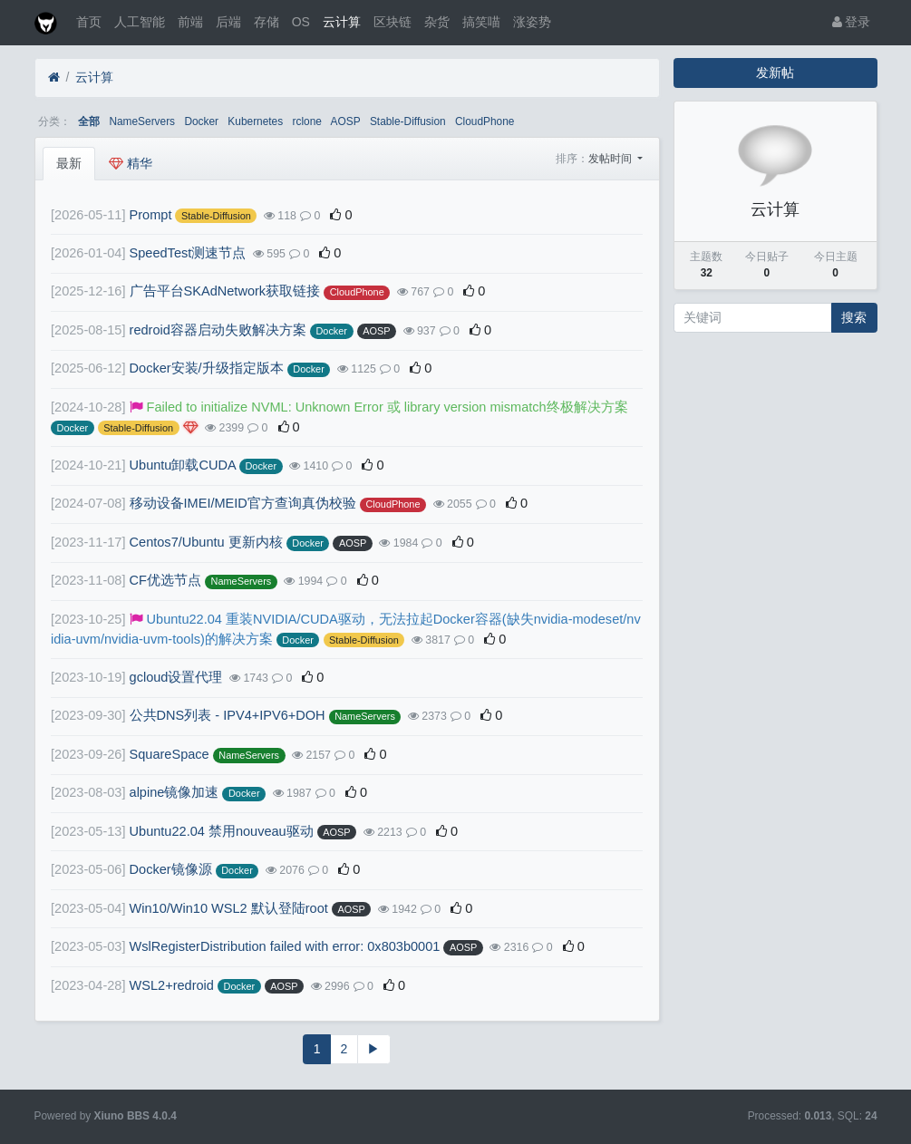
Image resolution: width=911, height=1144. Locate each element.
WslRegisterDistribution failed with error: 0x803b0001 (285, 946)
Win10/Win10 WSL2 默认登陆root (229, 908)
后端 (228, 22)
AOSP (346, 121)
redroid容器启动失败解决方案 (218, 330)
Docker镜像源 (171, 869)
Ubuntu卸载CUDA (183, 465)
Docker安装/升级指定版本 (207, 368)
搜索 (854, 317)
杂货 (437, 22)
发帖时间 (611, 158)
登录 (851, 22)
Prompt (151, 215)
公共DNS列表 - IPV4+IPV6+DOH (227, 715)
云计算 (342, 22)
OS (301, 22)
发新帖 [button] (775, 72)
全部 (89, 121)
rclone (307, 121)
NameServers (142, 121)
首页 (89, 22)
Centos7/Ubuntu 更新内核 (206, 542)
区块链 (392, 22)
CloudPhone (484, 121)
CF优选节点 (165, 580)
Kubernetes (255, 121)
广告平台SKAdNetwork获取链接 (225, 291)
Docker (201, 121)
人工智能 (139, 22)
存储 (266, 22)
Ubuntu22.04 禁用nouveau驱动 (222, 831)
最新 (69, 163)
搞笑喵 (481, 22)
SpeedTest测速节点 (188, 253)
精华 (130, 163)
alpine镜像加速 (174, 792)
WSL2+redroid (172, 985)
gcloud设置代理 (176, 677)
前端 (190, 22)
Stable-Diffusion (408, 121)
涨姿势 (532, 22)
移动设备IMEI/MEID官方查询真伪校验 (243, 503)
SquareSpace (169, 754)
